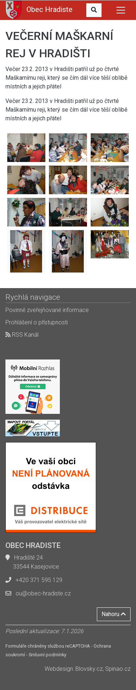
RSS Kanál (21, 334)
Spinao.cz (118, 668)
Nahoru (114, 614)
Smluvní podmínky (47, 654)
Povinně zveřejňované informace (47, 310)
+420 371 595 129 (39, 580)
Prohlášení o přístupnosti (36, 322)
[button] (94, 10)
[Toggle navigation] (121, 10)
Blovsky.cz (89, 668)
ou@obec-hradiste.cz (43, 593)
